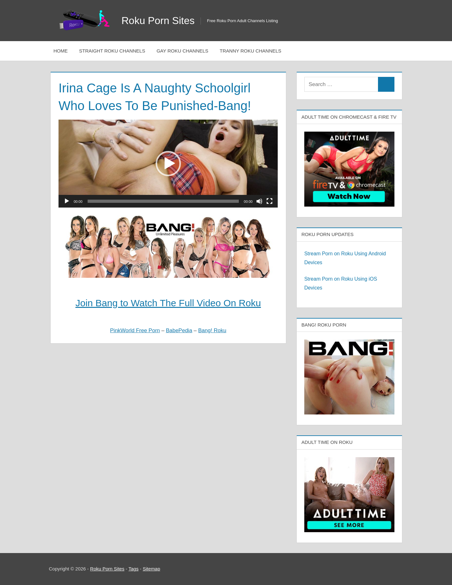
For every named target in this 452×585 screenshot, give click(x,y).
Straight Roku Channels (112, 50)
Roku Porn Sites (158, 20)
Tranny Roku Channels (251, 50)
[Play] (67, 201)
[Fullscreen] (269, 201)
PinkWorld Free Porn (135, 330)
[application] (168, 163)
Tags (133, 568)
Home (60, 50)
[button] (168, 163)
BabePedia (179, 330)
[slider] (163, 201)
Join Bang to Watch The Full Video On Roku (168, 303)
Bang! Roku (212, 330)
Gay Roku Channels (182, 50)
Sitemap (151, 568)
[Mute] (259, 201)
